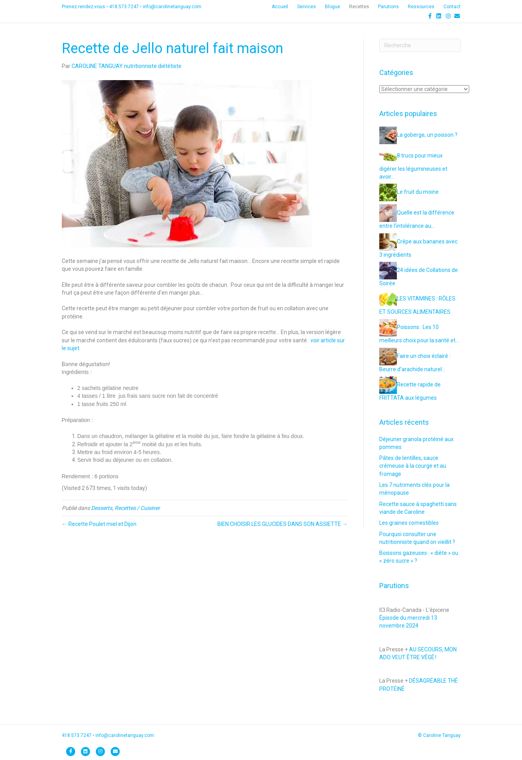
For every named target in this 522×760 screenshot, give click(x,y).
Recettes (359, 6)
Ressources (421, 6)
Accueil (280, 6)
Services (306, 6)
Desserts (101, 508)
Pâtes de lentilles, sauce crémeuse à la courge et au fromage (412, 466)
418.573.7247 (124, 6)
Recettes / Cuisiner (137, 508)
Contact (452, 6)
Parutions (388, 6)
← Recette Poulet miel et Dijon (99, 524)
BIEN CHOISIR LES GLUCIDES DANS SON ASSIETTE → (282, 524)
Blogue (332, 6)
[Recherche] (420, 45)
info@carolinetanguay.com (172, 6)
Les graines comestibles (409, 523)
